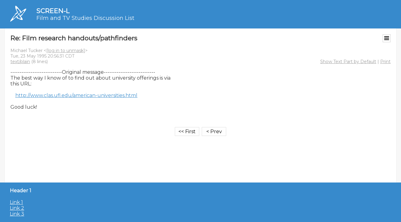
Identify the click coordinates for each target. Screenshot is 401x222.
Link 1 (16, 202)
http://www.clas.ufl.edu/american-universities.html (76, 95)
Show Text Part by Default (348, 61)
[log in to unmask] (65, 50)
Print (385, 61)
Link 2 (17, 208)
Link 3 (17, 214)
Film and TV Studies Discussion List (85, 18)
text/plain (20, 61)
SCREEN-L (52, 11)
